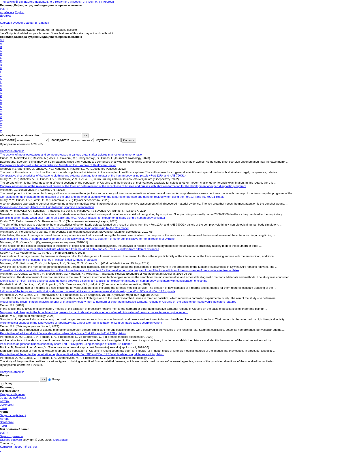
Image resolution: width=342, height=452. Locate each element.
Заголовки (6, 404)
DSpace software (11, 439)
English (19, 12)
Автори (4, 401)
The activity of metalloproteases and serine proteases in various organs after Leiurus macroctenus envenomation (71, 154)
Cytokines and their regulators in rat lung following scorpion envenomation (47, 207)
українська (7, 12)
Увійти (4, 8)
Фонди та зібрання (12, 394)
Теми (3, 408)
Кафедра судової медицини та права (24, 22)
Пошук (54, 379)
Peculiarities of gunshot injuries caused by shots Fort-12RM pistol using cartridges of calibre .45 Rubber (66, 344)
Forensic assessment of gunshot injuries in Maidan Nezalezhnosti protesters (48, 259)
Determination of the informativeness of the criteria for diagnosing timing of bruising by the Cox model (64, 228)
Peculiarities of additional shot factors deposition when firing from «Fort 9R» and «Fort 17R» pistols (63, 333)
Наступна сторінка (12, 151)
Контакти (6, 446)
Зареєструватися (11, 436)
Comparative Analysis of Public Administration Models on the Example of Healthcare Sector (58, 165)
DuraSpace (60, 439)
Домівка (5, 15)
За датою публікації (13, 397)
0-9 (2, 40)
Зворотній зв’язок (25, 446)
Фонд (6, 383)
